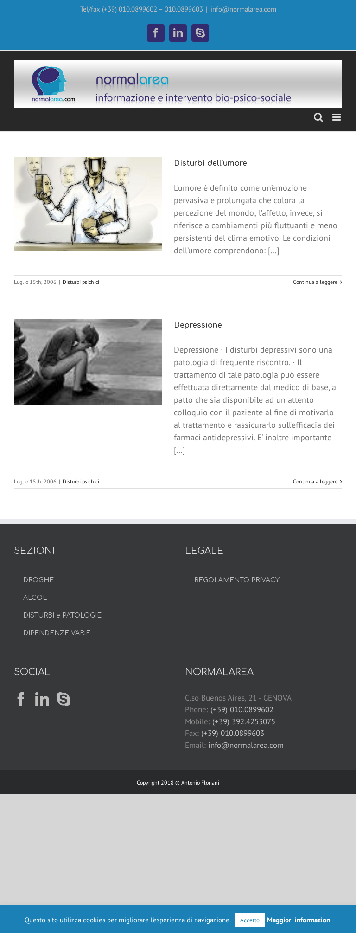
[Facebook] (21, 699)
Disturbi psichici (81, 281)
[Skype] (63, 699)
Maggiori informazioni (299, 919)
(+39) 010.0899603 (232, 733)
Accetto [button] (250, 920)
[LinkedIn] (42, 699)
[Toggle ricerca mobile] (318, 117)
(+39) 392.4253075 (243, 721)
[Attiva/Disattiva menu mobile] (337, 117)
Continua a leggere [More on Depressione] (315, 481)
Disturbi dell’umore (210, 163)
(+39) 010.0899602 (241, 709)
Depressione (198, 325)
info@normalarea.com (243, 9)
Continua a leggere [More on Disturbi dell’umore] (315, 281)
